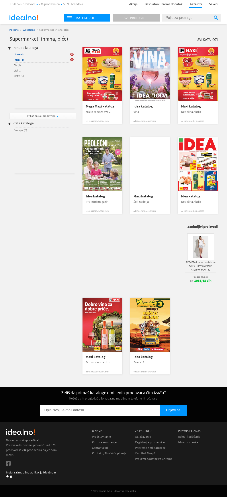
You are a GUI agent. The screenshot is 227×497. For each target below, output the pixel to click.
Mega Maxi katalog (100, 106)
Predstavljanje (101, 437)
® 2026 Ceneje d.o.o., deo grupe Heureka (113, 491)
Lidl (18, 70)
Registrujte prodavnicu (150, 442)
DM (17, 65)
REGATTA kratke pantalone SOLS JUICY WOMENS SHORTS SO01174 (200, 266)
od (200, 281)
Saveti (213, 4)
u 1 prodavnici (201, 276)
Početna (14, 29)
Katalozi (196, 4)
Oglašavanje (143, 437)
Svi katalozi (29, 29)
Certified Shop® (145, 453)
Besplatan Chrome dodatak (163, 4)
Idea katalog (143, 106)
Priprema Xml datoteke (150, 448)
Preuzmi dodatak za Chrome (153, 459)
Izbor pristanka (188, 442)
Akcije (133, 4)
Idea (19, 54)
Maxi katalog (191, 106)
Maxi (19, 59)
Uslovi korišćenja (189, 437)
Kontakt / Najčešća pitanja (109, 453)
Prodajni (20, 130)
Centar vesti (100, 448)
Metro (19, 76)
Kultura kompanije (104, 442)
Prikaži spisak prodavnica (41, 115)
